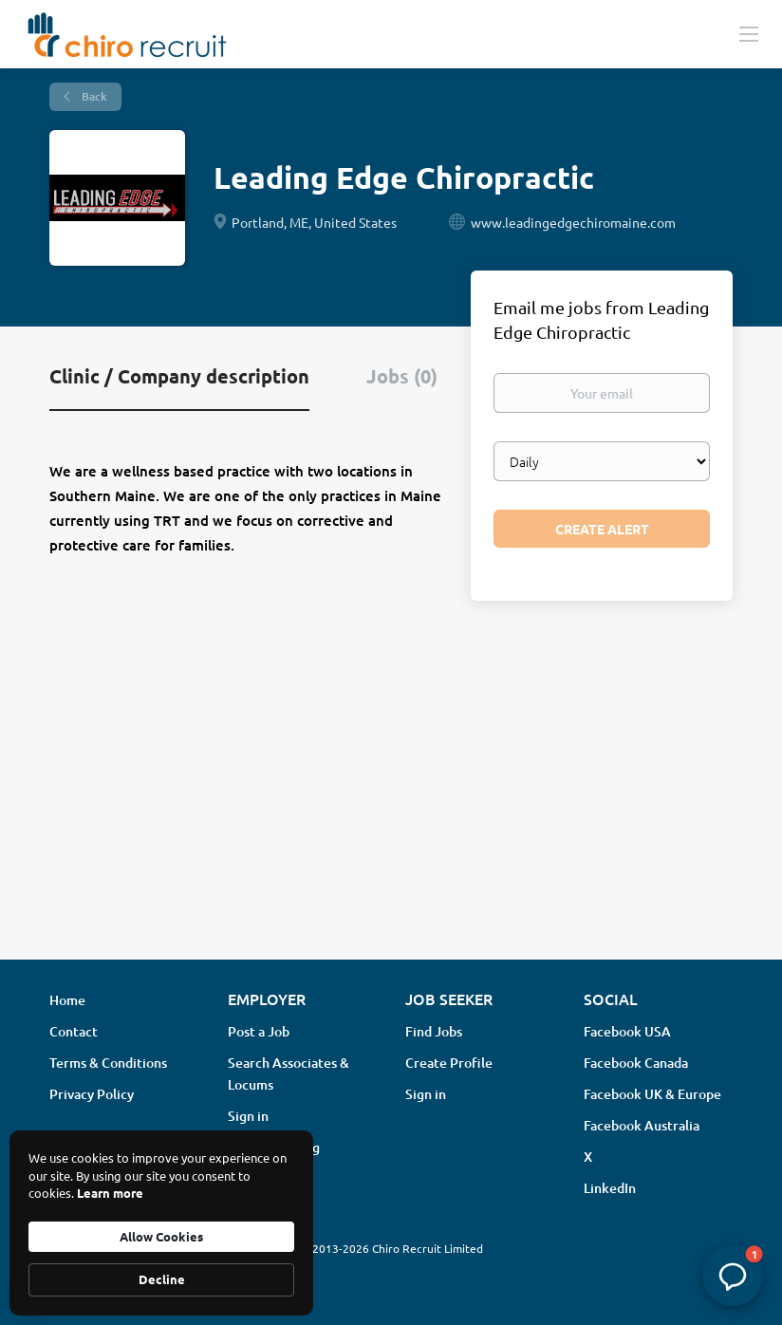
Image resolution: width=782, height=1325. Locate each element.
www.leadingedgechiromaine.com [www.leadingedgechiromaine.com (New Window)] (573, 222)
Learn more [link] (110, 1193)
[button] (732, 1275)
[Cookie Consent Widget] (161, 1223)
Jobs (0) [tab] (402, 376)
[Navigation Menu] (748, 33)
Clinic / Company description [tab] (179, 376)
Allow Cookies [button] (161, 1236)
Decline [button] (162, 1279)
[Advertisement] (391, 794)
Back (93, 96)
